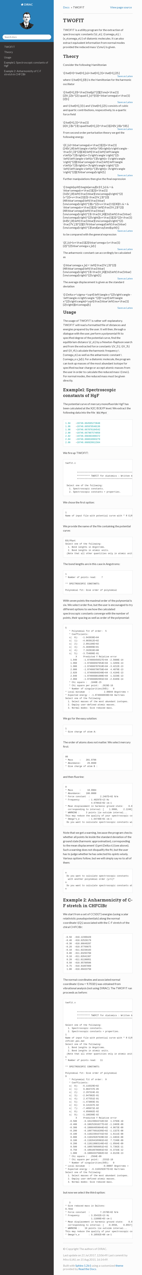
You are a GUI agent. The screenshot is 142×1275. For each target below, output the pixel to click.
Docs (66, 7)
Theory (8, 52)
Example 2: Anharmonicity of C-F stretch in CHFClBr (22, 73)
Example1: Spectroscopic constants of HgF (26, 64)
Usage (7, 57)
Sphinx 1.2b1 (83, 1265)
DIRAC (28, 4)
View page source (121, 7)
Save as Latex (125, 76)
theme (119, 1265)
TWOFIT (9, 46)
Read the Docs (87, 1268)
